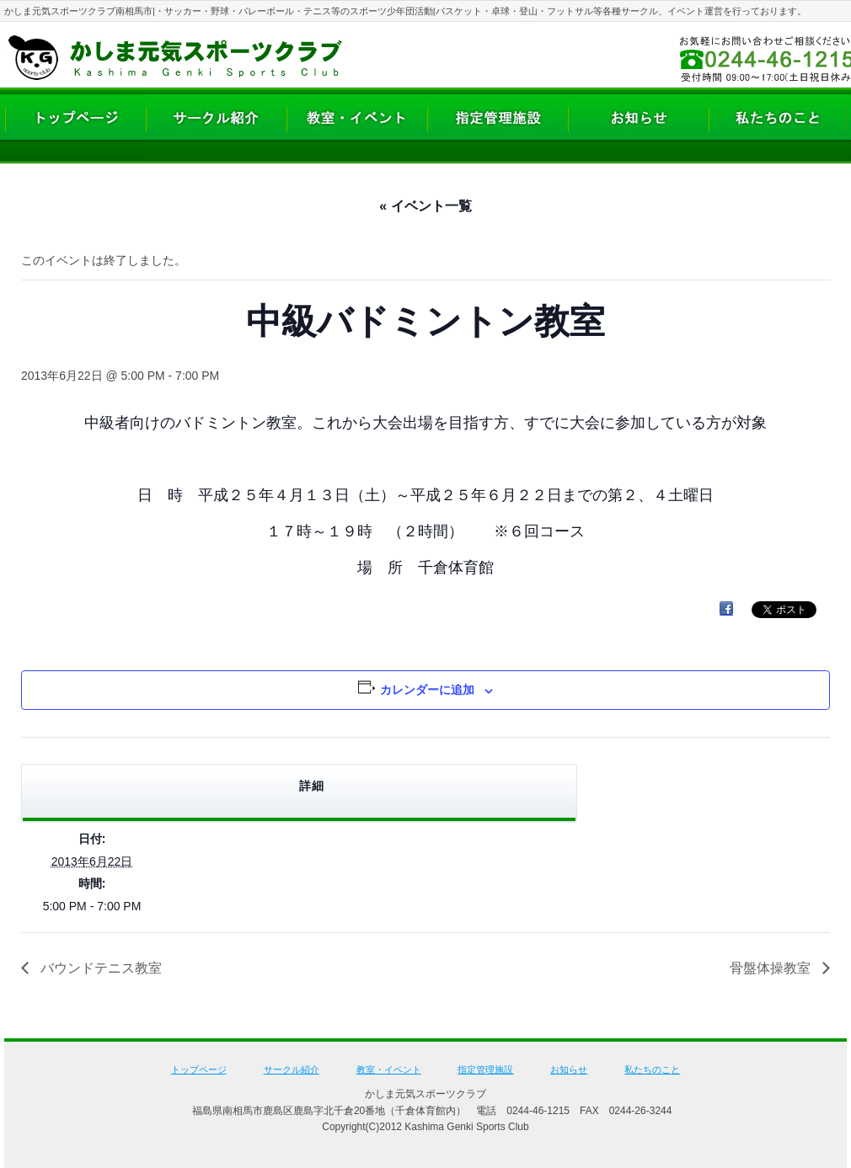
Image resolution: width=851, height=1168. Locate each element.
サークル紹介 (291, 1069)
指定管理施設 (485, 1069)
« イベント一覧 (425, 206)
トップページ (199, 1069)
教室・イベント (388, 1069)
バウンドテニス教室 (99, 968)
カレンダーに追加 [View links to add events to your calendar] (427, 689)
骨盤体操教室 (772, 968)
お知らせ (568, 1069)
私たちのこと (652, 1069)
